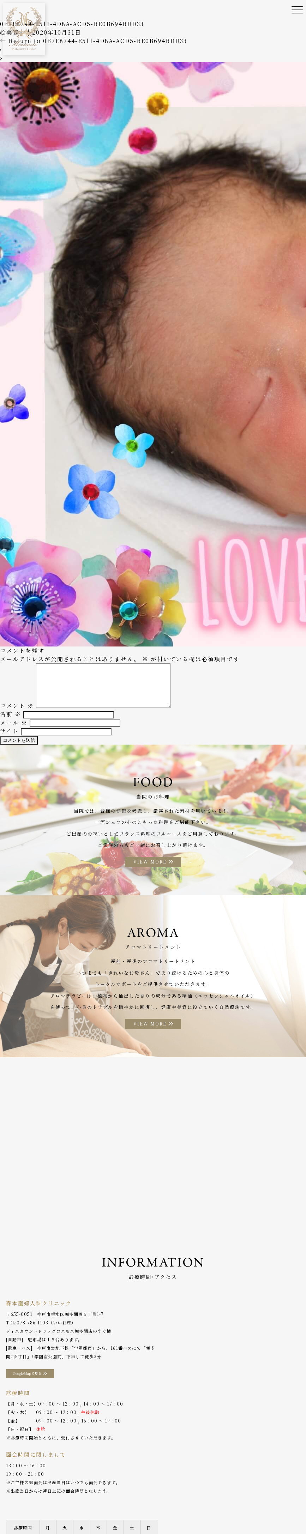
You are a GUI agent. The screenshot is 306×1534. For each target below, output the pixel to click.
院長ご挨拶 (76, 1502)
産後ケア (133, 1502)
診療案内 (106, 1502)
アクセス (15, 1513)
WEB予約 (70, 1513)
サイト (9, 738)
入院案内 (192, 1502)
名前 (10, 721)
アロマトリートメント (255, 1502)
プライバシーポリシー (140, 1513)
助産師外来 (162, 1502)
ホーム (13, 1502)
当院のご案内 (42, 1502)
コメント (17, 713)
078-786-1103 (32, 1332)
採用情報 (99, 1513)
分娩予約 (42, 1513)
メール (14, 730)
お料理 (217, 1502)
